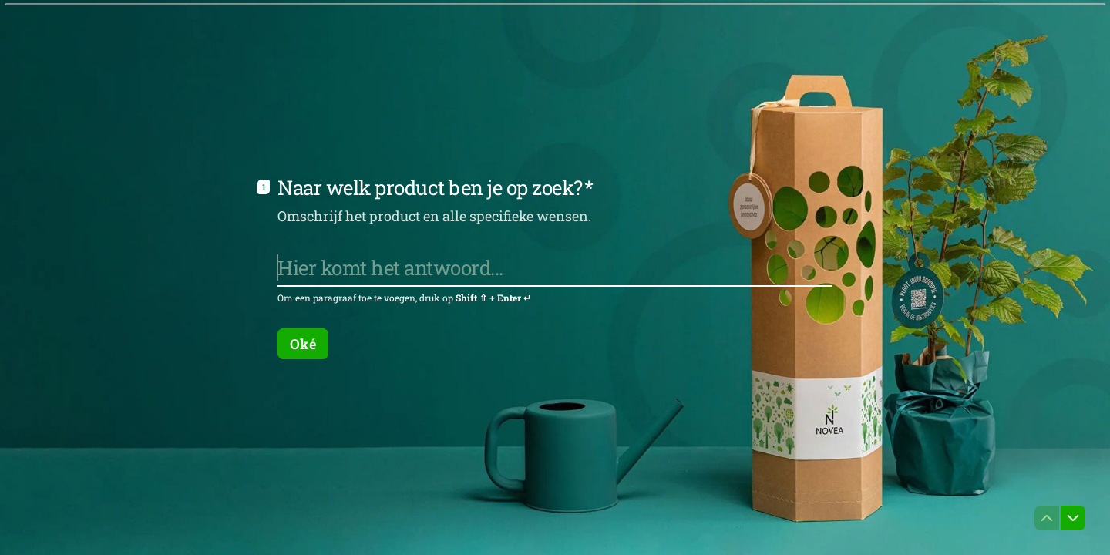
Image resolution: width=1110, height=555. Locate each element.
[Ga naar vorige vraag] (1046, 518)
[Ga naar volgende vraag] (1073, 518)
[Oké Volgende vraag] (303, 343)
